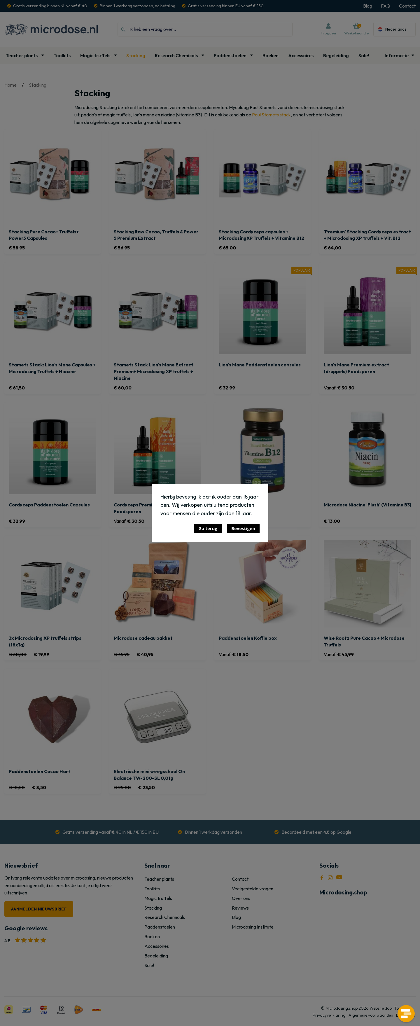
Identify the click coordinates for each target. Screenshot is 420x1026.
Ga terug (208, 528)
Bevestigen (243, 528)
